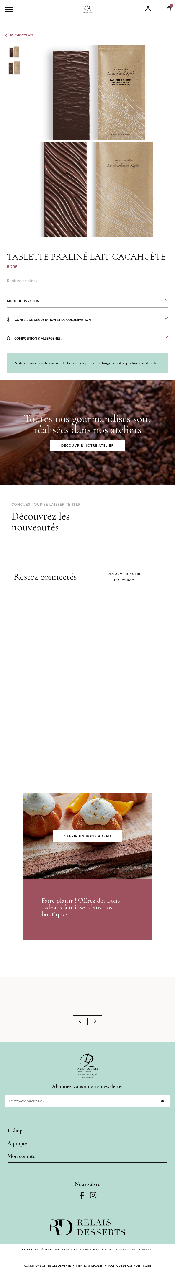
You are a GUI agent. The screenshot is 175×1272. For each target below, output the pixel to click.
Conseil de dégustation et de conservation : (54, 320)
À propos (18, 1143)
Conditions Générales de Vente (47, 1265)
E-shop (15, 1130)
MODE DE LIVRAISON (23, 301)
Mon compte (21, 1156)
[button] (87, 298)
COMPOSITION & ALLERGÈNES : (38, 338)
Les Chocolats (20, 35)
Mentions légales (89, 1265)
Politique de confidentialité (129, 1265)
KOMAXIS (146, 1249)
